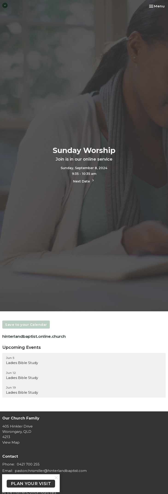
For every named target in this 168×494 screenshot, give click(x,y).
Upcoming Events (21, 347)
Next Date (84, 180)
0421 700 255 (28, 464)
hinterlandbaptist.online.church (34, 336)
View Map (11, 442)
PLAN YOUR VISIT (31, 483)
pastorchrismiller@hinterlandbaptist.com (51, 470)
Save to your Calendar (26, 324)
